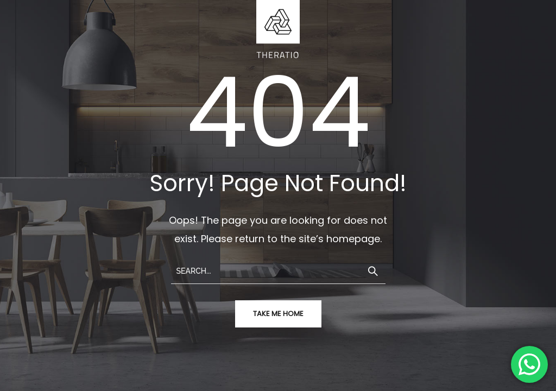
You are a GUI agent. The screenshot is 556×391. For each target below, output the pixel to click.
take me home (278, 313)
